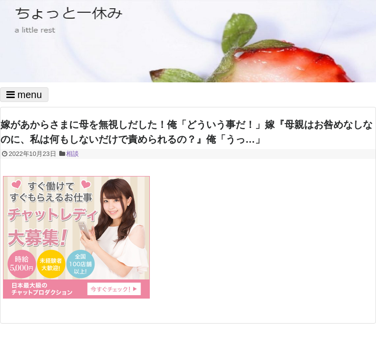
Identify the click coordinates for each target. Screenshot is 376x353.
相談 (72, 153)
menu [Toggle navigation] (24, 94)
